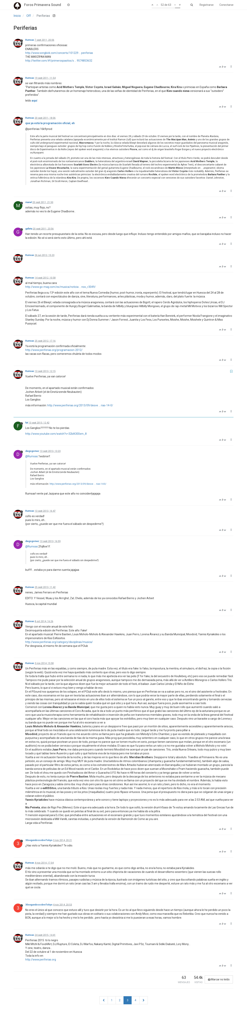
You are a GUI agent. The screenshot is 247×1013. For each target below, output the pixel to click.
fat (26, 422)
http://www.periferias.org (40, 959)
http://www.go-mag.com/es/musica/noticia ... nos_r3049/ (60, 286)
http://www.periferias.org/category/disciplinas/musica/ (59, 642)
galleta (28, 228)
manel (28, 202)
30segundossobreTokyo (38, 840)
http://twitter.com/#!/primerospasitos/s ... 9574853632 (58, 60)
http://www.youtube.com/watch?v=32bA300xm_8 (56, 433)
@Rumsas (31, 456)
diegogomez (32, 451)
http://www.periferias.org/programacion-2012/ (54, 350)
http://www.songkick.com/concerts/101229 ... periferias (59, 52)
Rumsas (29, 40)
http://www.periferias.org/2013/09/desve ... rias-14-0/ (80, 405)
